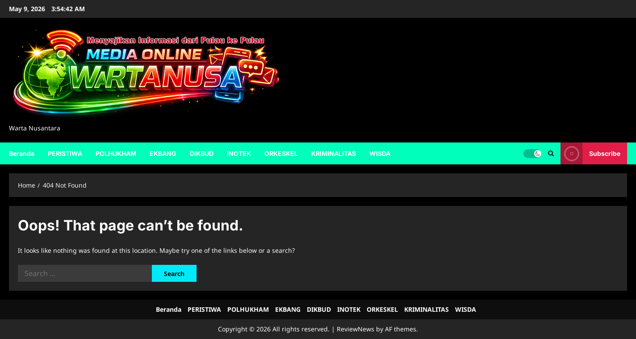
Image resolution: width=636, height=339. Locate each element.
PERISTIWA (65, 153)
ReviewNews (355, 329)
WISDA (379, 153)
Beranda (21, 153)
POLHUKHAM (116, 153)
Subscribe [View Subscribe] (590, 153)
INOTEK (239, 153)
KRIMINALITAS (333, 153)
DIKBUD (201, 153)
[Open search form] (551, 153)
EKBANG (163, 153)
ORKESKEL (281, 153)
